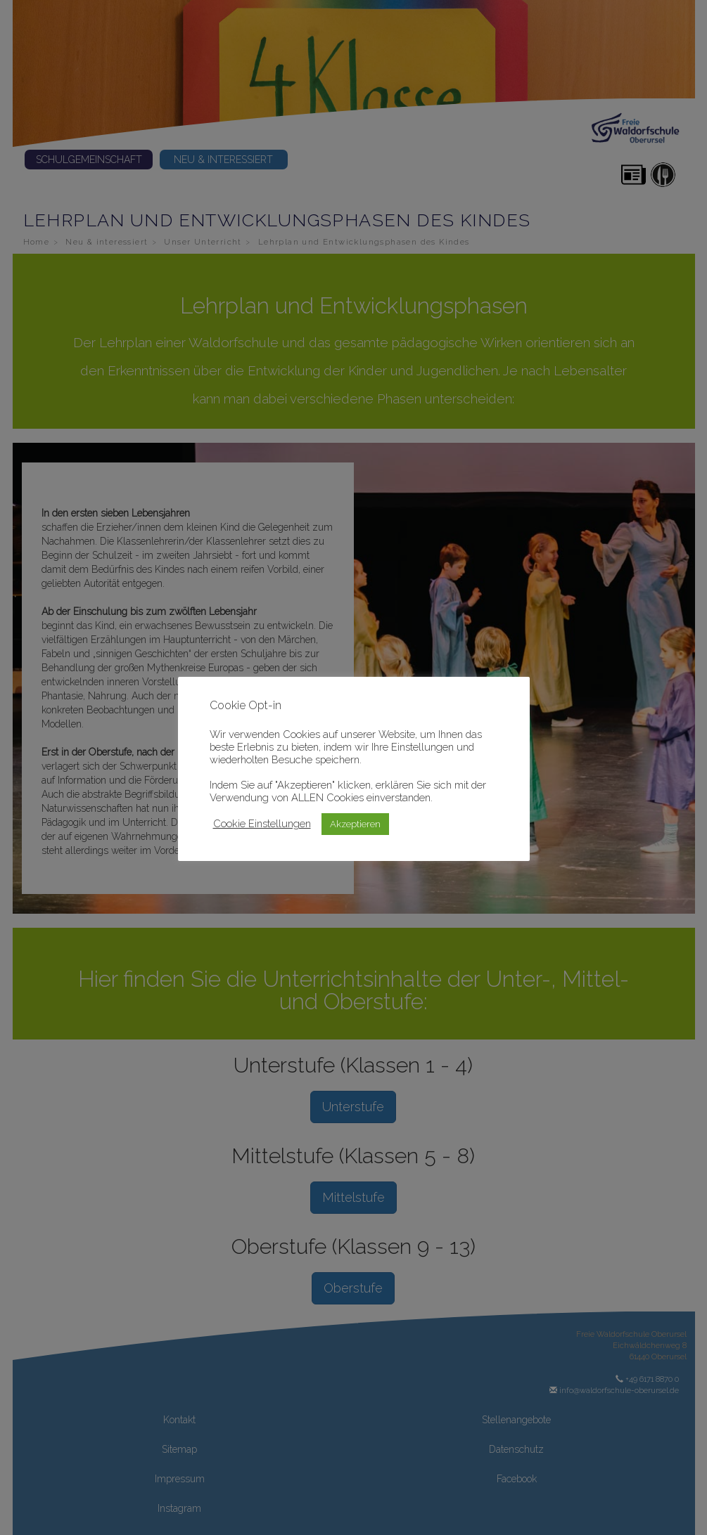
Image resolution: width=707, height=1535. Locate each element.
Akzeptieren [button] (355, 824)
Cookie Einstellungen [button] (262, 823)
